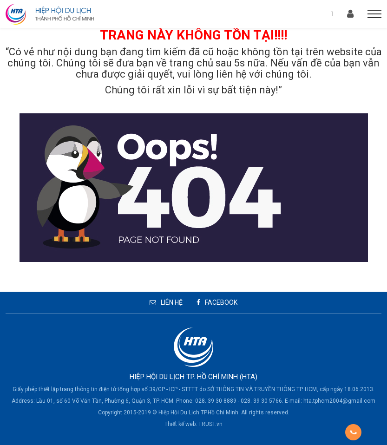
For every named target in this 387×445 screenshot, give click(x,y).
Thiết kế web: (180, 424)
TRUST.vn (210, 424)
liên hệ (231, 74)
